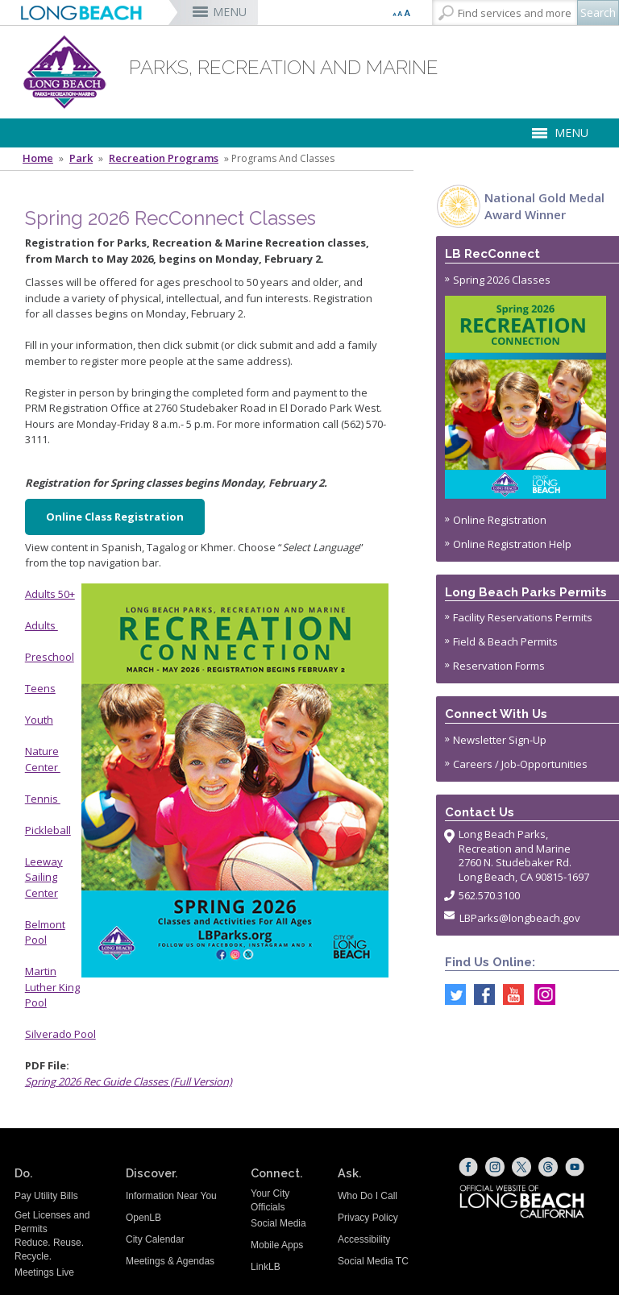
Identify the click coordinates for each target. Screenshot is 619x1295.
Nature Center (42, 759)
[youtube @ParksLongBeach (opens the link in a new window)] (509, 994)
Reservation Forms (499, 665)
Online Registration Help (512, 544)
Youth (39, 719)
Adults (41, 625)
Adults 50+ (50, 594)
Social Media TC (373, 1261)
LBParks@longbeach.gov (519, 918)
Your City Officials (270, 1200)
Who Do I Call (367, 1196)
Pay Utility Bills (46, 1196)
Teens (40, 688)
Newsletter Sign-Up (499, 740)
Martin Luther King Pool (52, 987)
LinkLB (265, 1266)
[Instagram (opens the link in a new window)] (495, 1167)
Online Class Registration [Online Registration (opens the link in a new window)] (115, 516)
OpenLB (143, 1217)
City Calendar (155, 1239)
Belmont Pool (45, 932)
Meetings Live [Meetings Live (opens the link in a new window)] (44, 1272)
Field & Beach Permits (505, 641)
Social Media (278, 1223)
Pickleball (48, 830)
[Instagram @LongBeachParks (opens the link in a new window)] (540, 994)
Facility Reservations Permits (522, 617)
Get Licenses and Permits (52, 1222)
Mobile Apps (277, 1245)
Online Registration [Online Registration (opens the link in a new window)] (499, 520)
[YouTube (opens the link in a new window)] (574, 1167)
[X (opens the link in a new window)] (521, 1167)
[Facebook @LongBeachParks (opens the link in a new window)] (480, 994)
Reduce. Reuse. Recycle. (49, 1249)
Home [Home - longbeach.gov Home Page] (38, 158)
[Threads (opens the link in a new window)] (548, 1167)
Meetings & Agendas (170, 1261)
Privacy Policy (368, 1217)
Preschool (49, 657)
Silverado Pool (60, 1034)
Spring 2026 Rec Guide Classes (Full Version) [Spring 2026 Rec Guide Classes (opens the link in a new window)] (128, 1081)
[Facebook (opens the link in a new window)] (468, 1167)
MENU (230, 11)
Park (81, 158)
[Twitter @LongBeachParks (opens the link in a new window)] (451, 994)
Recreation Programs (163, 158)
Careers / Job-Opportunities (520, 764)
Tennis (42, 798)
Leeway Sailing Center (44, 877)
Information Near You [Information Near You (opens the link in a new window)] (171, 1196)
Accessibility (364, 1239)
